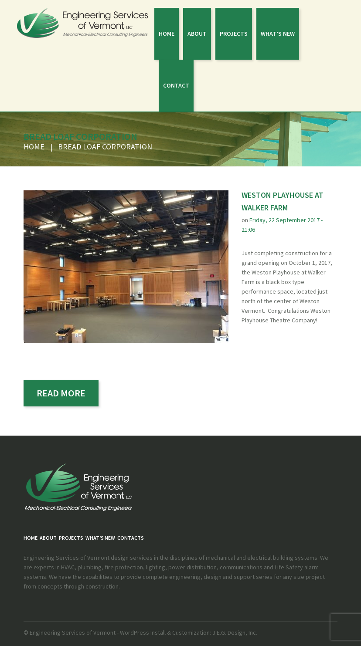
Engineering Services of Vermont (73, 632)
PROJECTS (234, 33)
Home (166, 33)
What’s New (278, 33)
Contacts (130, 537)
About (197, 33)
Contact (176, 85)
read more (61, 393)
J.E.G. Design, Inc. (234, 632)
